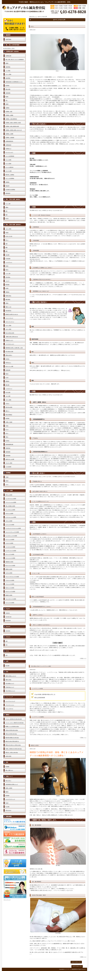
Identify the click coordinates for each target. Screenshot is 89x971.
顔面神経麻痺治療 (9, 444)
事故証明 (7, 185)
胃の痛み (7, 440)
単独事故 (7, 182)
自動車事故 (7, 66)
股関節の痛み (8, 295)
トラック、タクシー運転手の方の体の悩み (14, 722)
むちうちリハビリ (9, 152)
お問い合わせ (8, 810)
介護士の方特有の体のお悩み (11, 730)
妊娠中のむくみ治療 (9, 459)
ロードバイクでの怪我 (10, 558)
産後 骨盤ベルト (9, 770)
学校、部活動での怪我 (10, 505)
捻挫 (6, 214)
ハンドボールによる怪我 (10, 498)
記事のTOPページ (33, 16)
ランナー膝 (7, 273)
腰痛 (6, 247)
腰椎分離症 (7, 299)
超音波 (6, 480)
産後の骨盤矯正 (8, 414)
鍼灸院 (6, 791)
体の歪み (7, 358)
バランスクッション (9, 704)
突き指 (6, 218)
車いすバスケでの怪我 (10, 565)
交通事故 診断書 (9, 115)
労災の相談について (9, 683)
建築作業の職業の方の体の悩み (12, 737)
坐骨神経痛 (7, 455)
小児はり (7, 403)
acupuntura (7, 630)
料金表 (6, 802)
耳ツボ (6, 429)
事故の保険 (7, 89)
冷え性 (6, 377)
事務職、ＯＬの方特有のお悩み (12, 726)
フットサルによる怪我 (10, 509)
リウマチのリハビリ (9, 344)
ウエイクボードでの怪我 (10, 598)
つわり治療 (7, 396)
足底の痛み (7, 277)
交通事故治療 (8, 55)
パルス (6, 484)
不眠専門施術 (8, 39)
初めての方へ (8, 780)
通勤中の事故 (8, 679)
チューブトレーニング (10, 701)
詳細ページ (83, 658)
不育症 (6, 425)
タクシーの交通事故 (9, 178)
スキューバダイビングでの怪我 (12, 576)
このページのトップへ (76, 961)
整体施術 (7, 795)
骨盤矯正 (7, 381)
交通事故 (7, 107)
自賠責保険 (7, 92)
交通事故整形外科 (9, 141)
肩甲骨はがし (8, 362)
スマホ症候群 (8, 466)
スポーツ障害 (8, 228)
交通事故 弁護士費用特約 (11, 118)
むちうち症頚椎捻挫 (9, 156)
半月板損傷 (7, 258)
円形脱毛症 (7, 448)
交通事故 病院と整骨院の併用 (12, 126)
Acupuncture (8, 620)
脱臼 (6, 211)
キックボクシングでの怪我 (11, 535)
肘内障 (6, 288)
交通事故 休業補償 (9, 137)
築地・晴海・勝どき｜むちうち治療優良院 (14, 59)
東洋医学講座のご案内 (9, 48)
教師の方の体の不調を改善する (12, 741)
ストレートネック (9, 318)
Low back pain (8, 616)
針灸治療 (7, 665)
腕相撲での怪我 (8, 595)
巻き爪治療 (7, 392)
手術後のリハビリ (9, 340)
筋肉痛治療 (7, 370)
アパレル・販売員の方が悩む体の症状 (13, 719)
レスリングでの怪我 (9, 524)
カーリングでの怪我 (9, 602)
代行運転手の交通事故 (10, 189)
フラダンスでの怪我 (9, 580)
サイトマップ (7, 899)
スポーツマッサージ (9, 321)
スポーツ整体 (8, 325)
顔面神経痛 (7, 451)
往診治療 (7, 254)
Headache (7, 612)
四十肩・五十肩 (8, 236)
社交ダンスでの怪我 (9, 587)
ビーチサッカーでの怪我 (10, 550)
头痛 (6, 641)
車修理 (6, 104)
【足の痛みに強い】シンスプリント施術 (41, 666)
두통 (6, 655)
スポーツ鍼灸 (8, 399)
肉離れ (6, 207)
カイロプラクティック (10, 799)
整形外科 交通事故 (9, 174)
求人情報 (7, 806)
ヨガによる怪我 (8, 520)
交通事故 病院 (8, 111)
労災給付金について (9, 687)
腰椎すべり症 (8, 306)
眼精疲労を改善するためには (11, 314)
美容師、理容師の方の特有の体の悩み (13, 748)
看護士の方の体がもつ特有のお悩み (13, 745)
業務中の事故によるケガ (10, 675)
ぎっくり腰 (7, 203)
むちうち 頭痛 (8, 170)
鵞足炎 (6, 373)
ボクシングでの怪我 (9, 554)
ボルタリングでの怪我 (10, 591)
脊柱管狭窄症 (8, 310)
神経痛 (6, 232)
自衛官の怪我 (8, 756)
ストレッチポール (9, 708)
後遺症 (6, 63)
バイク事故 (7, 70)
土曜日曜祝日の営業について (11, 784)
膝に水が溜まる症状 (9, 332)
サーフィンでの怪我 (9, 539)
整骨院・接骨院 (8, 788)
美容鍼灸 (7, 766)
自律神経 (7, 418)
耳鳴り (6, 436)
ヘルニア (7, 280)
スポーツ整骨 (8, 329)
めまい (32, 26)
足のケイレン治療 (9, 366)
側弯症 (6, 303)
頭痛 (6, 243)
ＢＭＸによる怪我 (9, 513)
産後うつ (7, 410)
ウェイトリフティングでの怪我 (12, 532)
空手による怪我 (8, 494)
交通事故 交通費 (9, 133)
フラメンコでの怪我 (9, 584)
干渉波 (6, 477)
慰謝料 (6, 96)
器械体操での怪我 (9, 561)
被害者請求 (7, 193)
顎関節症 (7, 292)
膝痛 (6, 251)
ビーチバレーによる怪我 (10, 517)
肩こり (6, 240)
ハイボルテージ (8, 388)
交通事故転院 (8, 144)
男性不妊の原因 (8, 407)
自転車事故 (7, 78)
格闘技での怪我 (35, 745)
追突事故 (7, 85)
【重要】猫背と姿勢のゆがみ (11, 336)
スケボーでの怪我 (9, 543)
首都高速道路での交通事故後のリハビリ (14, 81)
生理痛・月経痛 (8, 422)
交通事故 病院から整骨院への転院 (13, 122)
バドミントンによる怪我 (10, 502)
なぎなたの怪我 (8, 572)
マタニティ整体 (8, 462)
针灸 (6, 644)
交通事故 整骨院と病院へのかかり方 (13, 130)
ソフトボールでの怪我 (10, 546)
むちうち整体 (8, 163)
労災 (6, 100)
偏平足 (6, 269)
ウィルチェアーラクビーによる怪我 (13, 528)
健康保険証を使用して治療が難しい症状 (14, 347)
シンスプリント (8, 262)
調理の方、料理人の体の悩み (11, 752)
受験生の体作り (8, 355)
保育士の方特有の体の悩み (11, 733)
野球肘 (6, 266)
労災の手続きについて (10, 690)
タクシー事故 (8, 74)
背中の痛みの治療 (9, 351)
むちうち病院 (8, 159)
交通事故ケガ (8, 148)
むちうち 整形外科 (9, 167)
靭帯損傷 (7, 284)
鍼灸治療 (7, 384)
